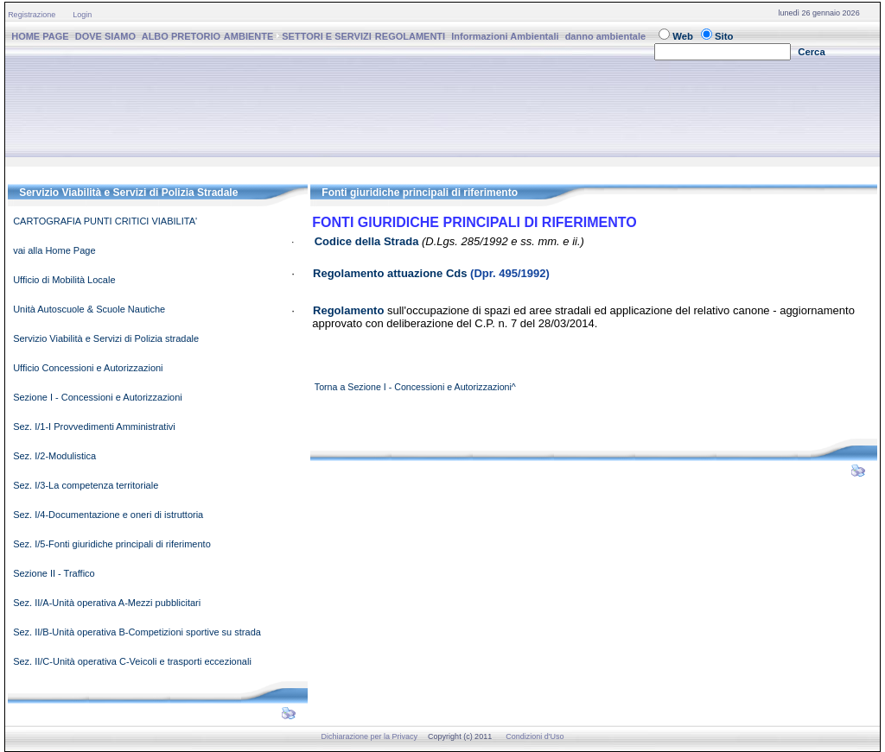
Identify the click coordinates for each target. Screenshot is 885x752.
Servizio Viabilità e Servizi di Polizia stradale (106, 338)
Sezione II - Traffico (54, 573)
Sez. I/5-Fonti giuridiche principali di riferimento (112, 544)
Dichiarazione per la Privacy (370, 736)
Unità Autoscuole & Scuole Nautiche (89, 309)
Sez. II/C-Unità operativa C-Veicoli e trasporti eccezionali (132, 661)
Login (82, 14)
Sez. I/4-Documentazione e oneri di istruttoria (108, 514)
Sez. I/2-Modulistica (54, 456)
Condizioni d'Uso (534, 736)
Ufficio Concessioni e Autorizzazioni (87, 368)
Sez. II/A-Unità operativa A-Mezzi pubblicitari (107, 602)
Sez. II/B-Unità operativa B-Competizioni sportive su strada (137, 632)
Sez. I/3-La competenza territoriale (85, 485)
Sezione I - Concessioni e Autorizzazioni (97, 397)
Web (682, 36)
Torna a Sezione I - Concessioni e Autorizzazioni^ (415, 387)
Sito (724, 36)
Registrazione (31, 14)
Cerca (811, 52)
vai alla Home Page (54, 250)
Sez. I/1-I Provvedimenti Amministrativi (94, 426)
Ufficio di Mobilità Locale (64, 280)
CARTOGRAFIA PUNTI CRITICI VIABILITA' (105, 221)
